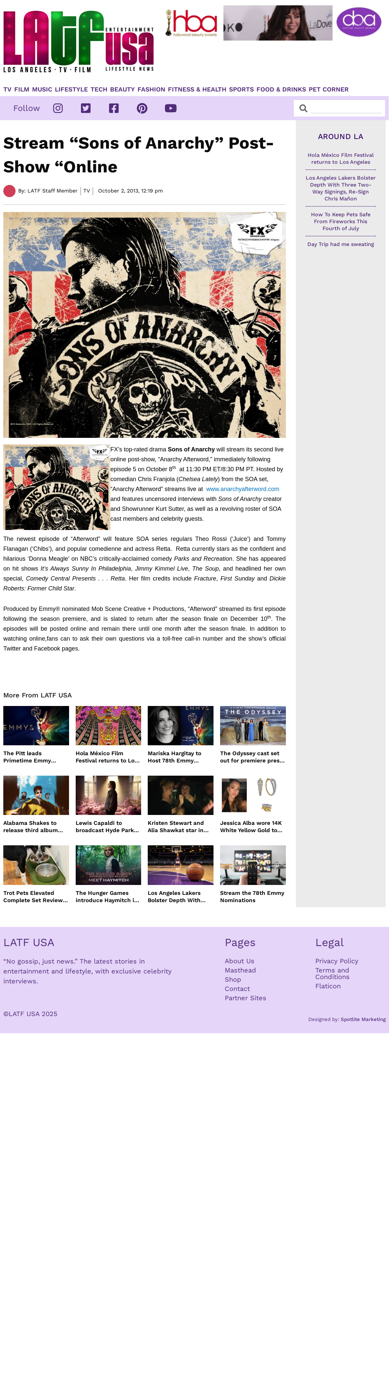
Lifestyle (71, 89)
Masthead (240, 970)
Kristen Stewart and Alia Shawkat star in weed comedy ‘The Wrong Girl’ (176, 827)
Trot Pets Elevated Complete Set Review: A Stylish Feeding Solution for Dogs (33, 897)
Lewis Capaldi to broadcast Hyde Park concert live (105, 827)
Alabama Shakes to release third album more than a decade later (31, 827)
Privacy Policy (336, 961)
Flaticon (328, 986)
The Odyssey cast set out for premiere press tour (251, 757)
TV (7, 89)
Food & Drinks (281, 89)
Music (42, 89)
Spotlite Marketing (363, 1019)
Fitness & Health (197, 89)
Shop (233, 979)
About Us (239, 961)
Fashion (151, 89)
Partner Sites (245, 998)
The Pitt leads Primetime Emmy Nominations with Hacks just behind (28, 757)
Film (21, 89)
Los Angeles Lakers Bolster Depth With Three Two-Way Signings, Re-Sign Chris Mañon (180, 897)
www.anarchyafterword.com (242, 489)
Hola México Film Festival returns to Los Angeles (106, 757)
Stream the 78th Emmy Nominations (252, 896)
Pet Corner (329, 89)
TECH (99, 89)
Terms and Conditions (332, 973)
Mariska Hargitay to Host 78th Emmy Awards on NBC (174, 757)
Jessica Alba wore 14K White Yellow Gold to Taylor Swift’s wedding (251, 827)
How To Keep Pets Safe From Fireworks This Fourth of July (340, 221)
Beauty (122, 89)
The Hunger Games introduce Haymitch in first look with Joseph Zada (107, 897)
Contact (237, 989)
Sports (241, 89)
